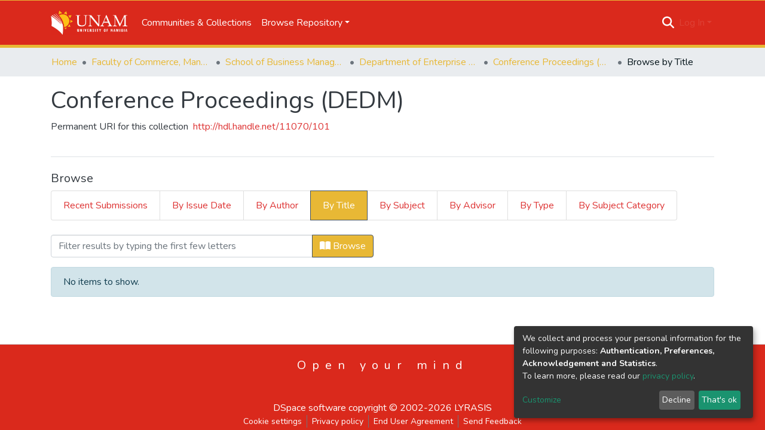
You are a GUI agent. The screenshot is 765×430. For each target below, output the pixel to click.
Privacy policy (337, 421)
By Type (537, 205)
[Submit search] (668, 22)
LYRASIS (473, 407)
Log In (692, 22)
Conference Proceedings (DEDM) (553, 62)
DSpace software (309, 407)
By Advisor (472, 205)
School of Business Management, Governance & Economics (285, 62)
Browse (343, 246)
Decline (676, 400)
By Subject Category (622, 205)
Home (64, 62)
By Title (339, 205)
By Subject (402, 205)
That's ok (719, 400)
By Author (277, 205)
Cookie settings (272, 421)
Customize (541, 400)
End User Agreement (413, 421)
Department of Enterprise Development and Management (419, 62)
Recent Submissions (105, 205)
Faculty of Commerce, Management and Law (151, 62)
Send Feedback (492, 421)
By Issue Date (201, 205)
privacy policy (667, 376)
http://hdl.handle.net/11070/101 (261, 126)
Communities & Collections (197, 22)
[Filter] (182, 246)
